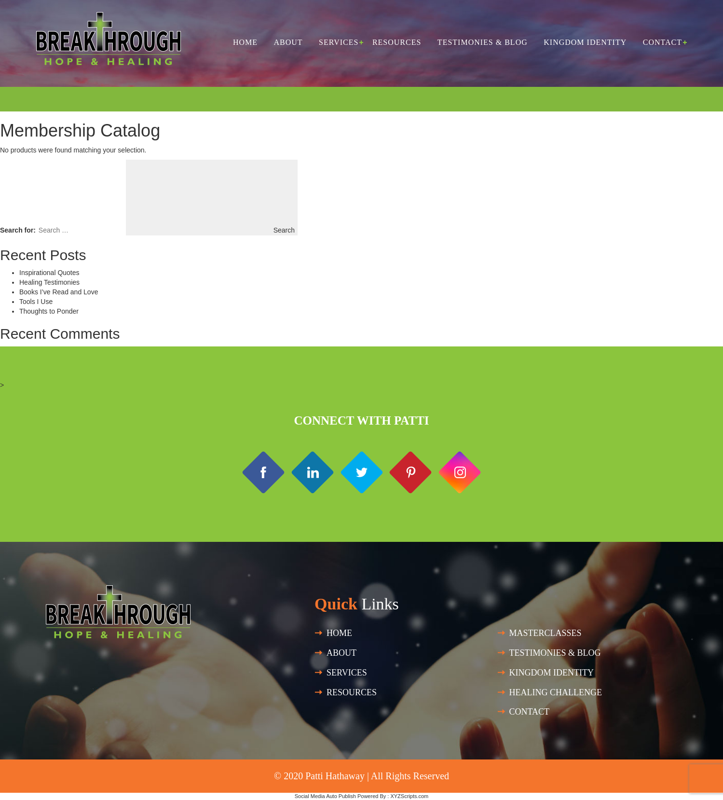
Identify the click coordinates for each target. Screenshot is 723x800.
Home (245, 42)
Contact (662, 42)
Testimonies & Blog (482, 42)
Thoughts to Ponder (49, 311)
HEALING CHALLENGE (555, 692)
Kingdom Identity (585, 42)
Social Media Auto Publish (325, 796)
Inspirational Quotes (49, 272)
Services (338, 42)
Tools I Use (36, 301)
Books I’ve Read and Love (58, 292)
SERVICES (347, 672)
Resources (396, 42)
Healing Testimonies (49, 282)
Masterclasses (545, 633)
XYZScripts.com (409, 796)
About (287, 42)
